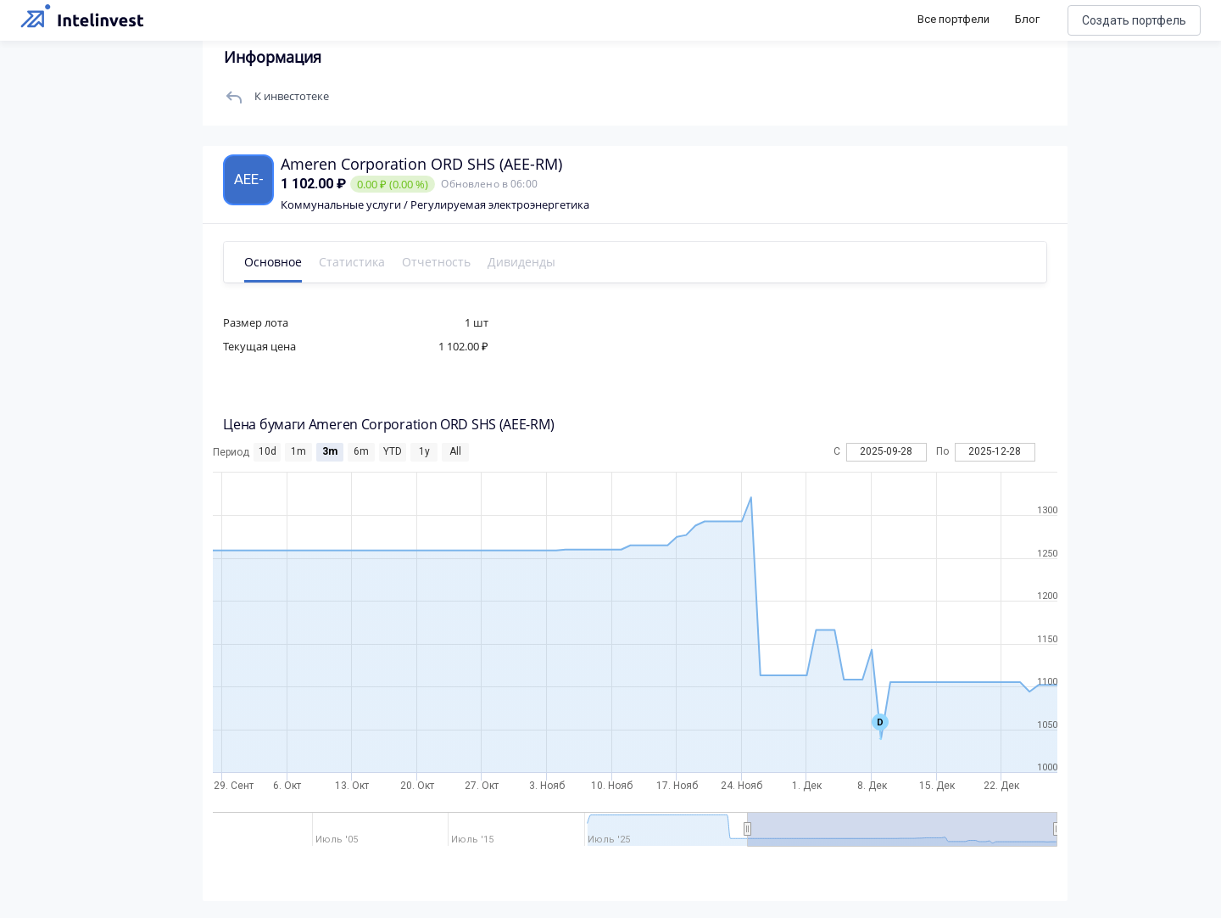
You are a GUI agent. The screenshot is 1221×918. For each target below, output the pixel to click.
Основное (274, 262)
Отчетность (437, 262)
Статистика (353, 262)
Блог (1027, 19)
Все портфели (953, 19)
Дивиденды (522, 262)
